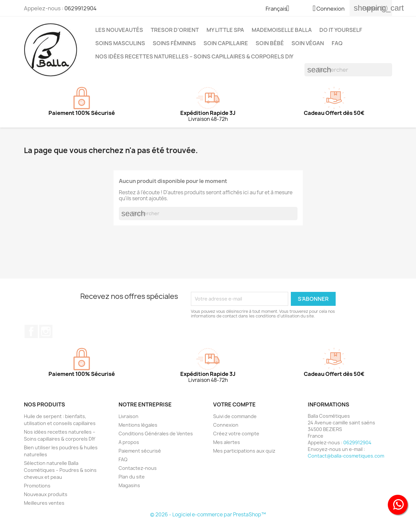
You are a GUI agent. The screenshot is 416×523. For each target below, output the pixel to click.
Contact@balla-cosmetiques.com (346, 456)
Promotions (37, 485)
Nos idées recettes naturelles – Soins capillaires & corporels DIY (194, 56)
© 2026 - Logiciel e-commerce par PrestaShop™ (208, 514)
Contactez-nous (138, 468)
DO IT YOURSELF (340, 30)
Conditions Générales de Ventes (156, 433)
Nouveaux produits (45, 494)
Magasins (129, 485)
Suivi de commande (235, 416)
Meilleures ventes (44, 503)
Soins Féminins (174, 43)
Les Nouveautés (119, 30)
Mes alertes (226, 442)
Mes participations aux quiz (244, 451)
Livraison (128, 416)
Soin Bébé (270, 43)
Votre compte (234, 404)
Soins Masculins (120, 43)
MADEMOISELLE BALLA (282, 30)
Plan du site (132, 477)
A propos (129, 442)
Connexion (225, 425)
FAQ (337, 43)
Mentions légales (138, 425)
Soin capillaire (226, 43)
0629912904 (80, 8)
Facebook (31, 331)
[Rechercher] (348, 69)
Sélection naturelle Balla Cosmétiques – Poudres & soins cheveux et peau (60, 470)
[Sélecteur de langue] (280, 9)
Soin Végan (307, 43)
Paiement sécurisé (140, 451)
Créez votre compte (236, 433)
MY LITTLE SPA (225, 30)
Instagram (45, 331)
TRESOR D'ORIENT (175, 30)
